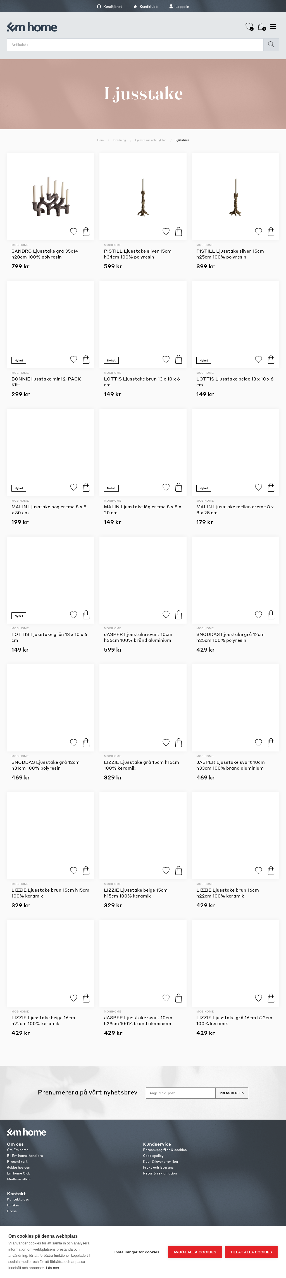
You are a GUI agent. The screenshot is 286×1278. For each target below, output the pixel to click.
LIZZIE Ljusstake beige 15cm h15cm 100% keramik (136, 893)
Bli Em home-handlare (25, 1156)
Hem (100, 140)
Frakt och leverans (158, 1167)
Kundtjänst (109, 6)
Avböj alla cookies (194, 1252)
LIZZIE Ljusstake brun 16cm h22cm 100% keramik (227, 893)
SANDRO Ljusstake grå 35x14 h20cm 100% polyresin (44, 254)
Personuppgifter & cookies (165, 1150)
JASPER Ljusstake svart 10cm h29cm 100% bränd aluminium (138, 1020)
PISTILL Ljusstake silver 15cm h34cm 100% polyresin (137, 254)
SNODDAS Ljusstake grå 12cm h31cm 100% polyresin (45, 765)
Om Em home (17, 1150)
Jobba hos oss (18, 1167)
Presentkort (17, 1161)
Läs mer (52, 1268)
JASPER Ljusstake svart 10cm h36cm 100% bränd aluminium (138, 637)
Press (11, 1211)
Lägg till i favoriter (73, 231)
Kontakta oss (18, 1199)
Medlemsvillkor (19, 1179)
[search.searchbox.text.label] (136, 44)
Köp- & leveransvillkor (161, 1161)
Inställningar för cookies (137, 1252)
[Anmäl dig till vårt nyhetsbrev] (181, 1093)
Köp (86, 231)
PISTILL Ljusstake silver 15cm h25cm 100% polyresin (230, 254)
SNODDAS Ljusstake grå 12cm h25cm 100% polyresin (230, 637)
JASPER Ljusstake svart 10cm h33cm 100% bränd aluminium (230, 765)
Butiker (13, 1205)
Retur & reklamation (160, 1173)
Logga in (179, 6)
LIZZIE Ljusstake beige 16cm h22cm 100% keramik (43, 1020)
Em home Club (18, 1173)
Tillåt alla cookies (251, 1252)
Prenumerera (232, 1092)
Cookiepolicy (153, 1156)
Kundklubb (145, 6)
